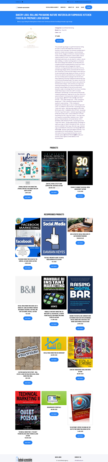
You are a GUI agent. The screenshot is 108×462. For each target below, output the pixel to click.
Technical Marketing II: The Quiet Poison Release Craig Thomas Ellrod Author (28, 434)
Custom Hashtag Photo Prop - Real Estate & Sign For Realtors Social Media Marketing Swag (28, 374)
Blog (77, 7)
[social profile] (22, 2)
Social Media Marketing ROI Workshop (54, 353)
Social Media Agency (52, 7)
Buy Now (59, 40)
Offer (88, 7)
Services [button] (63, 7)
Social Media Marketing (68, 28)
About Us (71, 7)
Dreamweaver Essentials (54, 407)
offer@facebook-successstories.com (83, 1)
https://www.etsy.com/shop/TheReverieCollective (67, 78)
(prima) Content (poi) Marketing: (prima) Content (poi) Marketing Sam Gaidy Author (28, 188)
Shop (82, 7)
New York (71, 1)
